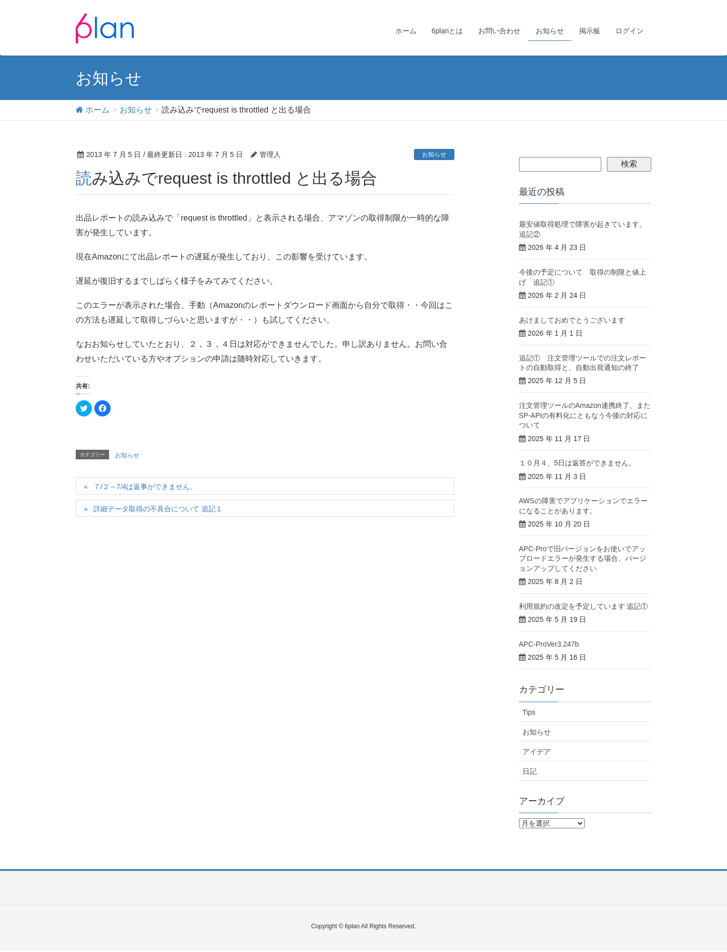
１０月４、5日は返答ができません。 (577, 463)
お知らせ (434, 154)
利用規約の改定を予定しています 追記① (583, 606)
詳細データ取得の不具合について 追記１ (158, 509)
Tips (529, 712)
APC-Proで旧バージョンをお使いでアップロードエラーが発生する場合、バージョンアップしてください (582, 558)
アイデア (537, 752)
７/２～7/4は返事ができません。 (145, 487)
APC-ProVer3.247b (549, 644)
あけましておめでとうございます (572, 320)
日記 (530, 771)
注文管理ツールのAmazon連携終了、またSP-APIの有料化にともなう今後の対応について (585, 415)
